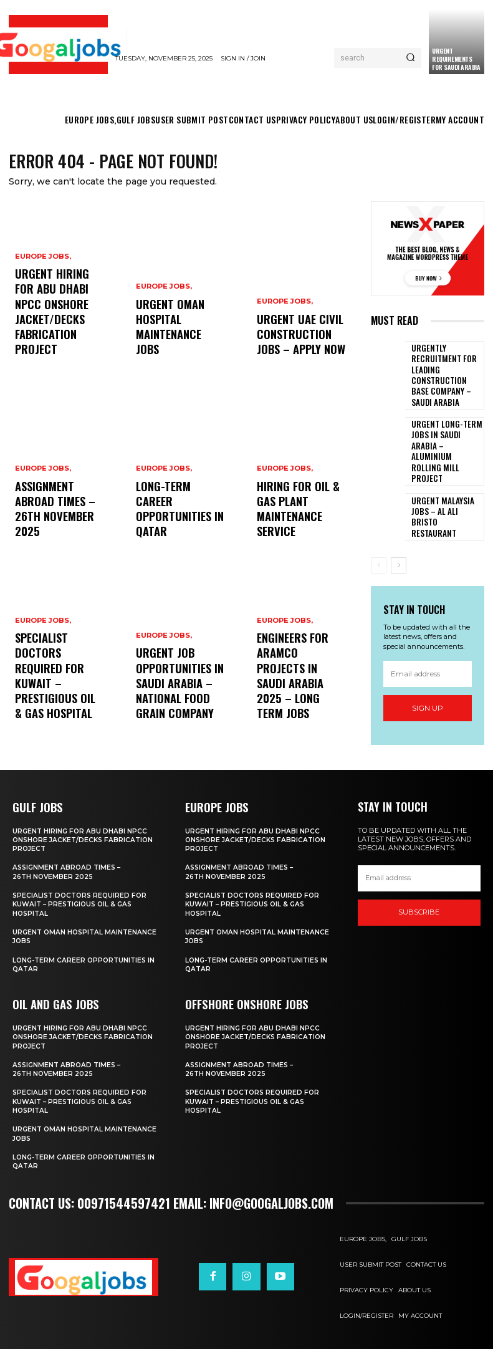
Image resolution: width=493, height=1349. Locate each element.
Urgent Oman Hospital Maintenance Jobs (59, 932)
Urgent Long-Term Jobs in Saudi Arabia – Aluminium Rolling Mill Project (446, 422)
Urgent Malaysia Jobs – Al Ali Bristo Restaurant (445, 478)
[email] (427, 635)
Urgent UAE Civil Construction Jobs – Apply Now (301, 341)
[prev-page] (378, 525)
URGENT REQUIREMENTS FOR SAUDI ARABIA (456, 59)
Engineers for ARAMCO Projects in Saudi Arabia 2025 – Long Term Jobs (298, 700)
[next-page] (398, 525)
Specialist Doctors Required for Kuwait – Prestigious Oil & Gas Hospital (58, 700)
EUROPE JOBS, (43, 292)
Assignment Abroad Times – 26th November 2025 (68, 868)
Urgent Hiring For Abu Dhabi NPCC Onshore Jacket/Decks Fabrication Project (85, 836)
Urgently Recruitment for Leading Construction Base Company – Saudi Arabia (445, 367)
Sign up (427, 668)
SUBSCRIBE (418, 909)
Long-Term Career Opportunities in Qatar (174, 523)
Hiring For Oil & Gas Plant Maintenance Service (299, 523)
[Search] (410, 58)
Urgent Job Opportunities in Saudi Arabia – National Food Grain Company (178, 694)
